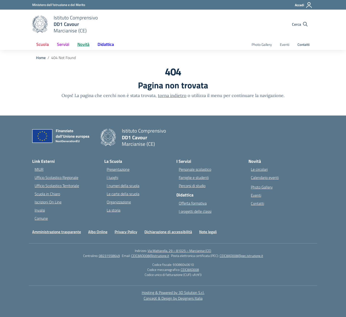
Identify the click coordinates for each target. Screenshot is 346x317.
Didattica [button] (106, 44)
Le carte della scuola (123, 194)
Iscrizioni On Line (48, 202)
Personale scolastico (195, 169)
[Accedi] (303, 5)
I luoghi (112, 177)
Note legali (208, 232)
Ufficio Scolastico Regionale (56, 177)
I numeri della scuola (123, 186)
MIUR (39, 169)
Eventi (284, 44)
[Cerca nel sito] (299, 24)
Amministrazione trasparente (56, 232)
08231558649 (109, 255)
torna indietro (172, 95)
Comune (41, 218)
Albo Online (97, 232)
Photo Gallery (262, 44)
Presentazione (118, 169)
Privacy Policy (126, 232)
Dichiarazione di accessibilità (168, 232)
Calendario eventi (265, 177)
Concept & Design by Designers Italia (173, 298)
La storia (113, 210)
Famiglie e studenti (194, 177)
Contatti (303, 44)
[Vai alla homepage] (76, 24)
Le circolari (259, 169)
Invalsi (40, 210)
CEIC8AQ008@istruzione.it (150, 255)
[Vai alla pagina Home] (41, 58)
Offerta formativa (193, 203)
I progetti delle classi (195, 211)
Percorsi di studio (192, 186)
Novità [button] (83, 44)
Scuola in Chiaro (47, 194)
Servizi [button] (63, 44)
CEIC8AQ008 (190, 269)
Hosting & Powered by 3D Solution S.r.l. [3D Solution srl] (173, 292)
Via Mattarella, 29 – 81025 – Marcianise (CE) (179, 250)
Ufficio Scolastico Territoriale (57, 186)
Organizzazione (119, 202)
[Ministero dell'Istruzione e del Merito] (58, 4)
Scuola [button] (42, 44)
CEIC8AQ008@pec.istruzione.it (241, 255)
